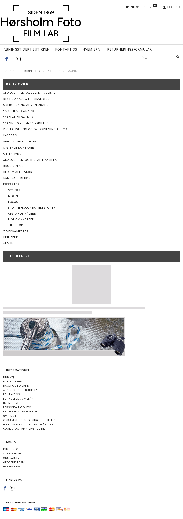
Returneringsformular (129, 49)
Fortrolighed (13, 381)
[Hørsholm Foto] (41, 23)
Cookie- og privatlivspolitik (24, 428)
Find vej (8, 377)
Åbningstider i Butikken (27, 49)
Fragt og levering (16, 385)
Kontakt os (66, 49)
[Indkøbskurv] (141, 7)
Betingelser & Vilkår (18, 398)
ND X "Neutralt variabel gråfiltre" (28, 424)
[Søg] (177, 57)
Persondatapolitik (17, 407)
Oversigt (9, 416)
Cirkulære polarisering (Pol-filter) (29, 420)
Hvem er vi (92, 49)
